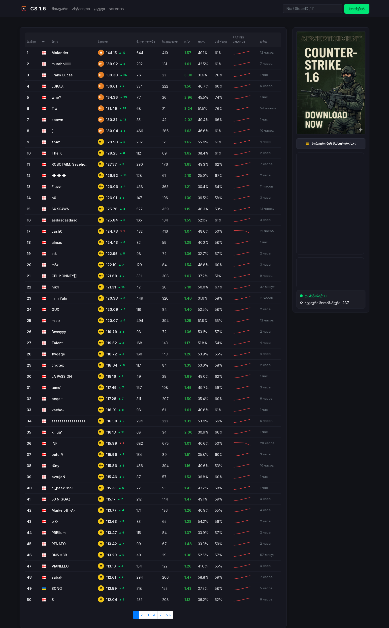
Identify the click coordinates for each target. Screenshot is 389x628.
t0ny (55, 466)
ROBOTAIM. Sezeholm (70, 164)
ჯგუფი (99, 8)
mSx (55, 265)
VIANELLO (60, 566)
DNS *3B (59, 555)
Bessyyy (59, 332)
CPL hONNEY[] (64, 276)
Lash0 (57, 231)
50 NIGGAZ (61, 499)
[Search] (312, 8)
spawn (57, 120)
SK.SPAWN (60, 209)
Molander (60, 53)
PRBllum (58, 533)
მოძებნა (356, 8)
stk (54, 253)
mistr (56, 320)
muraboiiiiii (61, 64)
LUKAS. (58, 86)
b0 (54, 198)
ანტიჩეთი (81, 8)
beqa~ (57, 399)
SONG (57, 588)
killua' (57, 432)
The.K (57, 153)
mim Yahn (60, 298)
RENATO (59, 544)
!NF (54, 443)
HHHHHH (59, 175)
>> (168, 615)
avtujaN (58, 477)
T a (54, 108)
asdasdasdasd (64, 220)
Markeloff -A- (63, 510)
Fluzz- (57, 187)
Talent (57, 343)
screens (116, 8)
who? (56, 97)
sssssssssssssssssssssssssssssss (70, 421)
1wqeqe (58, 354)
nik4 (55, 287)
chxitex (58, 365)
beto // (57, 454)
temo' (56, 387)
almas (57, 242)
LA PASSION (62, 376)
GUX (55, 309)
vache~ (58, 410)
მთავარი (60, 8)
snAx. (56, 142)
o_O (55, 521)
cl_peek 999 (62, 488)
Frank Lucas (62, 75)
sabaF (57, 577)
